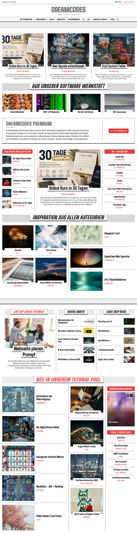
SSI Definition (103, 331)
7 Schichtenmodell (106, 350)
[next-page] (131, 395)
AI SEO (119, 181)
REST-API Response (51, 112)
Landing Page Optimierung (119, 164)
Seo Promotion (113, 71)
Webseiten (108, 283)
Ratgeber (16, 161)
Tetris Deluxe (51, 250)
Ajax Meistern (104, 340)
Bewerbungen (17, 286)
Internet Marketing (68, 71)
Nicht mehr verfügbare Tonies (86, 514)
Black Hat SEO (119, 197)
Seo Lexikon (119, 176)
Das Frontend (121, 461)
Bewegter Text (112, 233)
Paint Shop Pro (120, 472)
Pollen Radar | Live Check (49, 516)
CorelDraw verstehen (121, 477)
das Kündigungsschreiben (18, 282)
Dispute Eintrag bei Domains (87, 412)
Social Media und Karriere (51, 282)
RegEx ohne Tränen (106, 359)
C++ (17, 253)
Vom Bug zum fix (105, 321)
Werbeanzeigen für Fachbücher (66, 321)
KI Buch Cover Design (66, 350)
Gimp (106, 237)
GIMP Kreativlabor (121, 453)
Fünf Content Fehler (114, 66)
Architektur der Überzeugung (44, 398)
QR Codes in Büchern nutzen (69, 331)
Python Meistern (20, 191)
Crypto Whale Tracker (87, 446)
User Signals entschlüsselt (68, 66)
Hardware (17, 183)
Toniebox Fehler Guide (22, 180)
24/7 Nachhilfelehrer (115, 279)
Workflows (109, 260)
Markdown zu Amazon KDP (69, 359)
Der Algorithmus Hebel (22, 158)
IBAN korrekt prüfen (21, 169)
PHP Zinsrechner (119, 112)
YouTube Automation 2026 (87, 480)
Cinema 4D (120, 440)
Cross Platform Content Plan (68, 340)
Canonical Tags (119, 204)
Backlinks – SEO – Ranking (49, 486)
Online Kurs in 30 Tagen (23, 66)
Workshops (41, 403)
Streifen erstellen (121, 469)
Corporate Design (120, 448)
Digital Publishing (22, 71)
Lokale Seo (119, 157)
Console (18, 250)
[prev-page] (128, 395)
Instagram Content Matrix (50, 456)
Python (16, 194)
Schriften (121, 437)
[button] (117, 19)
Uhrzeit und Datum (85, 112)
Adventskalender (17, 112)
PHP (15, 172)
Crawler (119, 172)
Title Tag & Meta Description (120, 189)
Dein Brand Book (121, 445)
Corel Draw (120, 480)
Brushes (113, 422)
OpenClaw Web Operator (117, 256)
